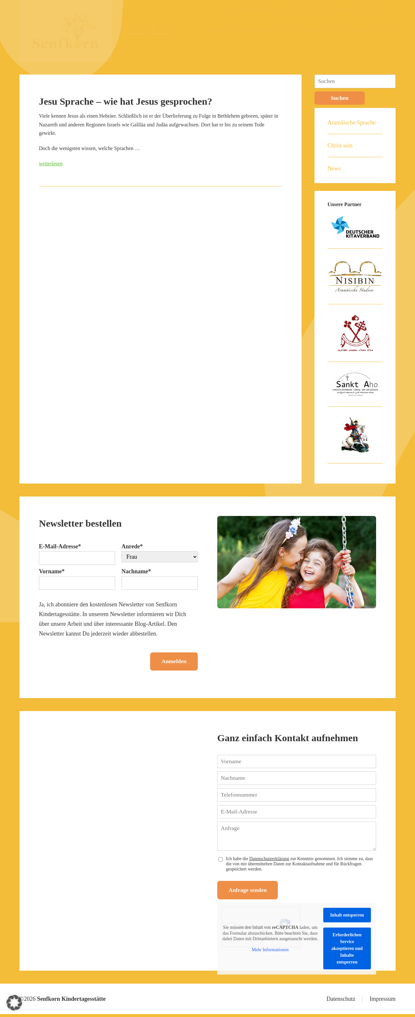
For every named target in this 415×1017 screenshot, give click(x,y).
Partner (360, 31)
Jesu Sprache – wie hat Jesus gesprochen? (125, 101)
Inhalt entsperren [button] (347, 918)
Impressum (383, 1002)
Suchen (340, 98)
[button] (14, 1002)
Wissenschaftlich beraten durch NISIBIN (265, 8)
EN (373, 8)
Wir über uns (221, 31)
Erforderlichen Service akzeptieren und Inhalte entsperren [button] (347, 951)
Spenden (315, 31)
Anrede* (132, 547)
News (334, 169)
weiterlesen (51, 163)
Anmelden (172, 662)
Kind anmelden (261, 31)
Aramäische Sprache (351, 123)
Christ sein (340, 146)
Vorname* (52, 571)
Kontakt (386, 31)
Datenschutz (340, 1002)
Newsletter (333, 8)
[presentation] (88, 659)
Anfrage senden (249, 893)
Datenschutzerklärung (269, 860)
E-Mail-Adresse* (60, 547)
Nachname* (136, 571)
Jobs (293, 31)
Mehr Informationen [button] (270, 952)
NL (388, 8)
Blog (339, 31)
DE (358, 8)
